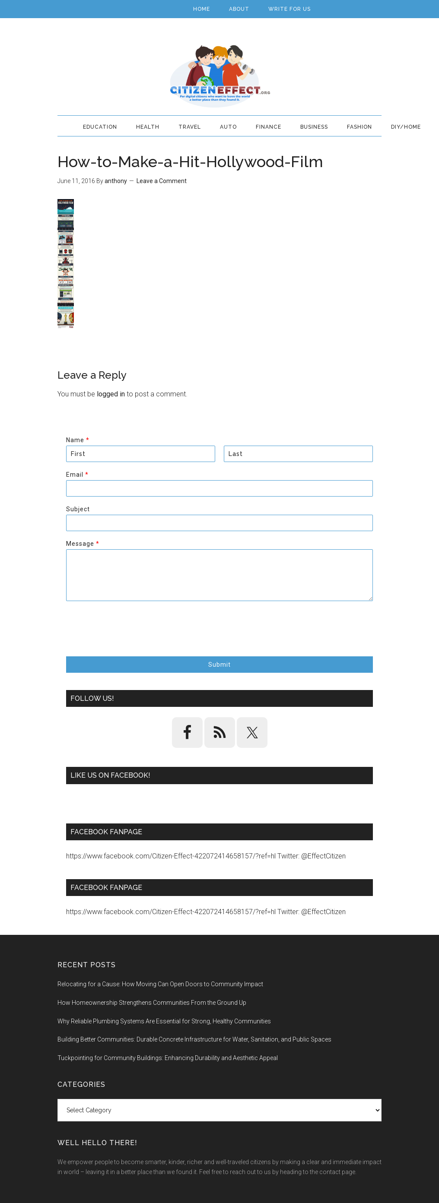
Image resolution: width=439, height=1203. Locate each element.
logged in (111, 394)
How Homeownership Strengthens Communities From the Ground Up (151, 1002)
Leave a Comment (162, 180)
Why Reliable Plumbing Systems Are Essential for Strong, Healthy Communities (164, 1021)
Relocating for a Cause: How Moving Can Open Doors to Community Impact (160, 984)
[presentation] (131, 642)
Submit (219, 664)
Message (82, 543)
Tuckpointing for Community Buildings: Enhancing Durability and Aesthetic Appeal (167, 1057)
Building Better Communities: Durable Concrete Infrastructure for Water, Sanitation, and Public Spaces (194, 1039)
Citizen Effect (219, 76)
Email (77, 474)
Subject (78, 509)
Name (77, 440)
